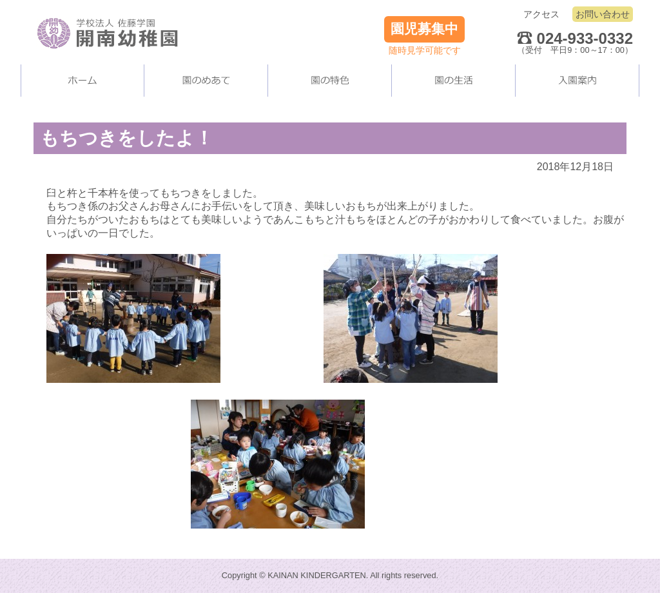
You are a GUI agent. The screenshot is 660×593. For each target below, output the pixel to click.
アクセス (541, 14)
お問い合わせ (603, 14)
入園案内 (577, 80)
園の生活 (454, 80)
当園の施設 (330, 80)
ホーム (82, 80)
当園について (206, 80)
